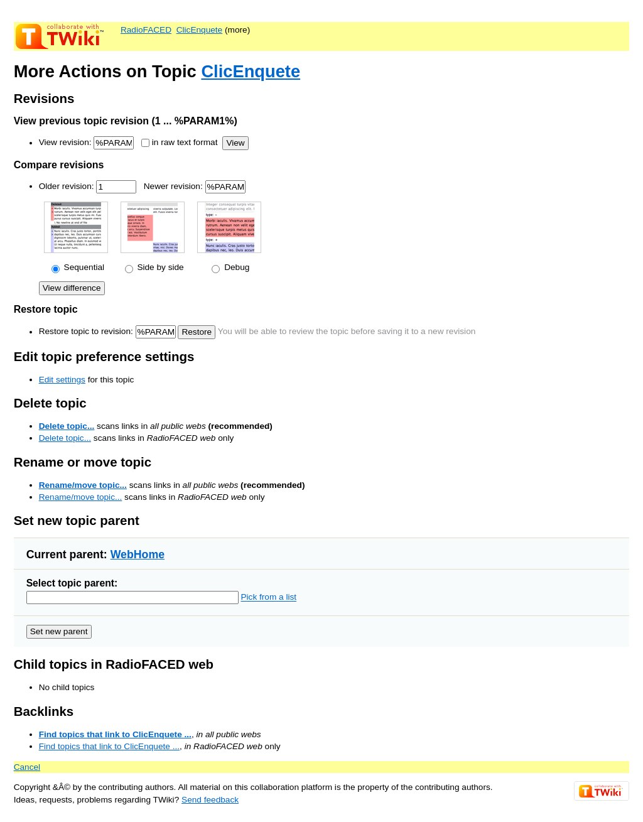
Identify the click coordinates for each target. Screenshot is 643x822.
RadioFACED (146, 30)
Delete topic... (67, 426)
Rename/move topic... (83, 485)
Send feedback (210, 799)
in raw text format (185, 143)
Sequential (83, 267)
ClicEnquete (199, 30)
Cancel (27, 767)
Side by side (159, 267)
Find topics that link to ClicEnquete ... (115, 734)
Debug (235, 267)
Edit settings (62, 379)
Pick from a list (268, 597)
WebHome (138, 554)
